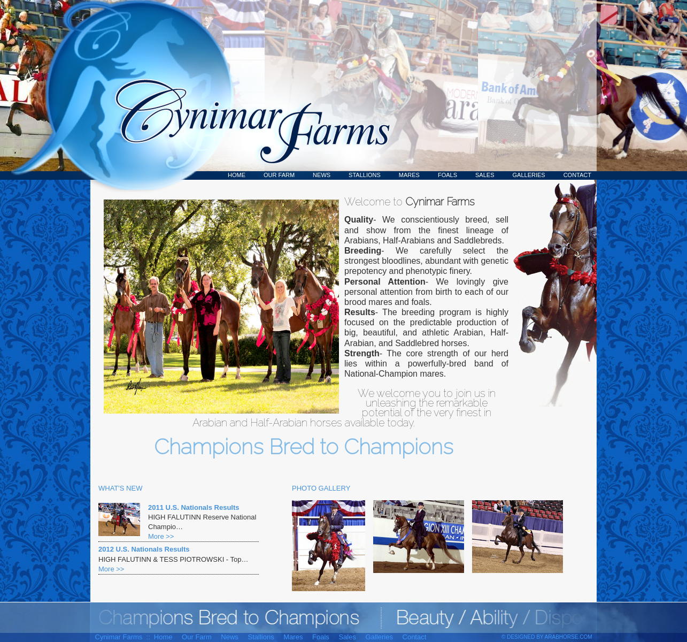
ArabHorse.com (568, 637)
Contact (577, 175)
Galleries (529, 175)
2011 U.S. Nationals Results (194, 507)
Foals (447, 175)
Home (236, 175)
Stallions (365, 175)
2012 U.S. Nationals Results (144, 549)
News (321, 175)
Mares (409, 175)
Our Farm (279, 175)
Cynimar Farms (247, 90)
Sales (484, 175)
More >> (161, 536)
